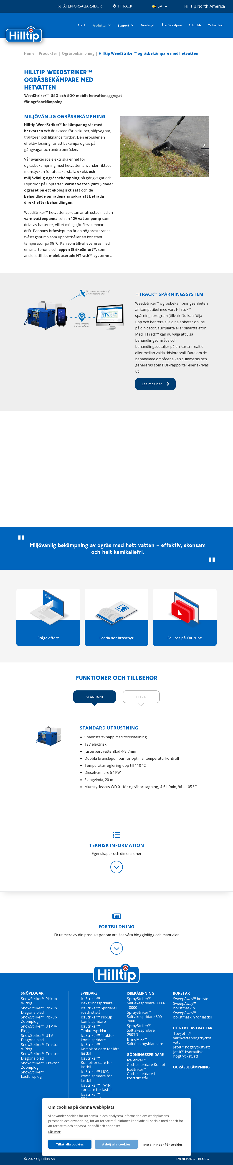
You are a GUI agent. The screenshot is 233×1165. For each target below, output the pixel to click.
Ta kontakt (216, 25)
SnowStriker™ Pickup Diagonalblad (39, 1010)
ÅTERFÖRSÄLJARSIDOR (79, 6)
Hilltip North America (204, 6)
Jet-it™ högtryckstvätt (191, 1047)
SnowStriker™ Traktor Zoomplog (40, 1065)
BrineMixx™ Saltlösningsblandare (145, 1041)
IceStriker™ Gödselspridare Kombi (146, 1062)
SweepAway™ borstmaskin (184, 1005)
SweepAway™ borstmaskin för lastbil (192, 1015)
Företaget (147, 25)
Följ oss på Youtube (184, 637)
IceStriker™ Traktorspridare (95, 1028)
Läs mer (54, 1131)
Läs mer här (152, 383)
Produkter (99, 25)
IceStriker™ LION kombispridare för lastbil (96, 1076)
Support (123, 25)
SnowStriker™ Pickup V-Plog (39, 1001)
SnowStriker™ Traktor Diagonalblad (40, 1055)
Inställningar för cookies (163, 1145)
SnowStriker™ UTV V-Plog (39, 1028)
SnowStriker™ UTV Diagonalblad (37, 1037)
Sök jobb (195, 25)
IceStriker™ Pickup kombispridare (96, 1019)
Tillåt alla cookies (70, 1144)
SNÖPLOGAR (32, 993)
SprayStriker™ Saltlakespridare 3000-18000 (146, 1003)
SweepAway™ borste (190, 998)
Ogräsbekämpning (78, 53)
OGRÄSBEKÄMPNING (191, 1067)
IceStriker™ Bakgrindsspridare (97, 1001)
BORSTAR (181, 993)
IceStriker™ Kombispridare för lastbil (96, 1062)
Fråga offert (48, 637)
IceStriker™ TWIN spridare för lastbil (96, 1087)
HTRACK (123, 6)
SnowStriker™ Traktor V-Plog (40, 1046)
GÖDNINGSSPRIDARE (145, 1054)
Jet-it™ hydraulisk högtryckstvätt (188, 1054)
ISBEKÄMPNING (140, 993)
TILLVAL (141, 697)
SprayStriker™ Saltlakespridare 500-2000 (145, 1016)
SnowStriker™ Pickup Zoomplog (39, 1019)
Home (29, 53)
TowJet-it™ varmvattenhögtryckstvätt (192, 1038)
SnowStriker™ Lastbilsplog (33, 1074)
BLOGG (203, 1159)
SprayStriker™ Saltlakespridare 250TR (141, 1030)
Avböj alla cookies (116, 1144)
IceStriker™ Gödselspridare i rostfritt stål (141, 1073)
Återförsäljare (172, 25)
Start (81, 25)
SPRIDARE (89, 993)
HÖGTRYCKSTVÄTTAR (192, 1028)
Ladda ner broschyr (116, 637)
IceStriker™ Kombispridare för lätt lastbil (100, 1049)
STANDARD (94, 697)
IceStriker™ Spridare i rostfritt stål (99, 1010)
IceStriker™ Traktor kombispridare (97, 1037)
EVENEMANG (185, 1159)
